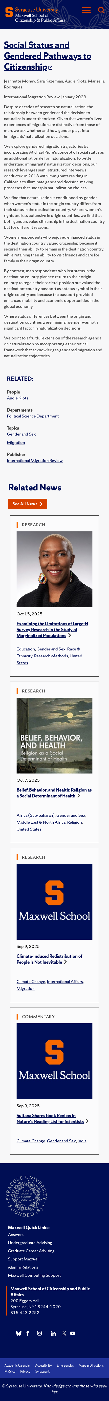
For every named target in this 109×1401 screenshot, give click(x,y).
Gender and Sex (21, 434)
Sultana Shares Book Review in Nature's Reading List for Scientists (50, 1118)
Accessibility (43, 1365)
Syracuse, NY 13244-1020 (35, 1306)
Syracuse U (42, 1371)
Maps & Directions (91, 1365)
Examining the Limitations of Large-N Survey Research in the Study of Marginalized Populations (52, 629)
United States (29, 829)
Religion (74, 822)
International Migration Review (35, 460)
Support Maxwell (24, 1259)
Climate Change (31, 981)
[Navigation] (86, 10)
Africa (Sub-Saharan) (36, 815)
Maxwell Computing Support (34, 1275)
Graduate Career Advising (31, 1251)
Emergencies (65, 1365)
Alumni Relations (23, 1267)
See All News (28, 503)
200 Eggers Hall (24, 1300)
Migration (16, 442)
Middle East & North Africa (41, 822)
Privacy (25, 1371)
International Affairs (65, 981)
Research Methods (51, 656)
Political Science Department (33, 416)
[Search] (101, 10)
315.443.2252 (25, 1312)
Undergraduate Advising (30, 1242)
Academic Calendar (17, 1365)
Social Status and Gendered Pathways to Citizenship (47, 55)
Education (26, 649)
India (82, 1141)
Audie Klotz (17, 398)
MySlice (9, 1371)
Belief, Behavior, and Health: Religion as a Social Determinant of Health (54, 793)
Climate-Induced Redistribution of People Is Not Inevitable (49, 959)
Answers (15, 1234)
